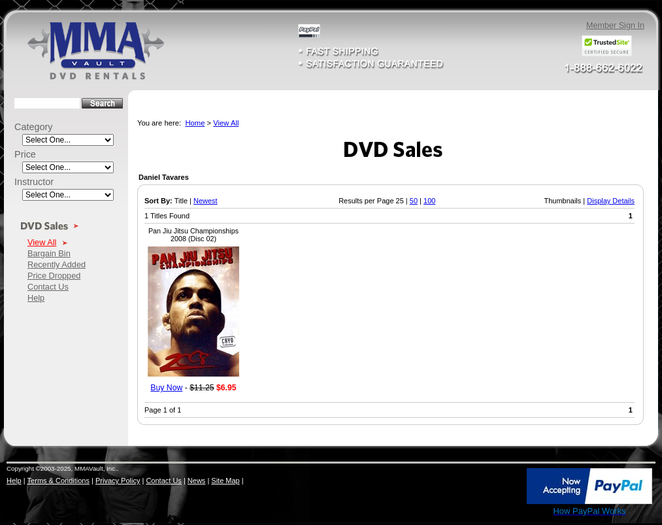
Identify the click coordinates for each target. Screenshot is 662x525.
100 (429, 201)
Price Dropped (53, 275)
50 (414, 201)
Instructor (34, 182)
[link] (497, 487)
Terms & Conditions (58, 480)
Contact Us (48, 287)
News (197, 480)
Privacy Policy (117, 480)
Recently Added (56, 264)
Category (33, 127)
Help (35, 298)
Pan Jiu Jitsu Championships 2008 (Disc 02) (193, 235)
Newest (205, 201)
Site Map (225, 480)
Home (195, 123)
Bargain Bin (49, 253)
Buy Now (166, 387)
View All (41, 242)
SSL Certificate (497, 513)
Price (25, 154)
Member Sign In (615, 25)
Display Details (611, 201)
